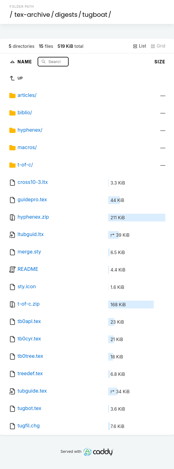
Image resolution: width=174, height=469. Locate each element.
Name (25, 61)
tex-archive (32, 14)
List (139, 46)
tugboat (95, 14)
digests (66, 14)
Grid (157, 46)
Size (159, 61)
